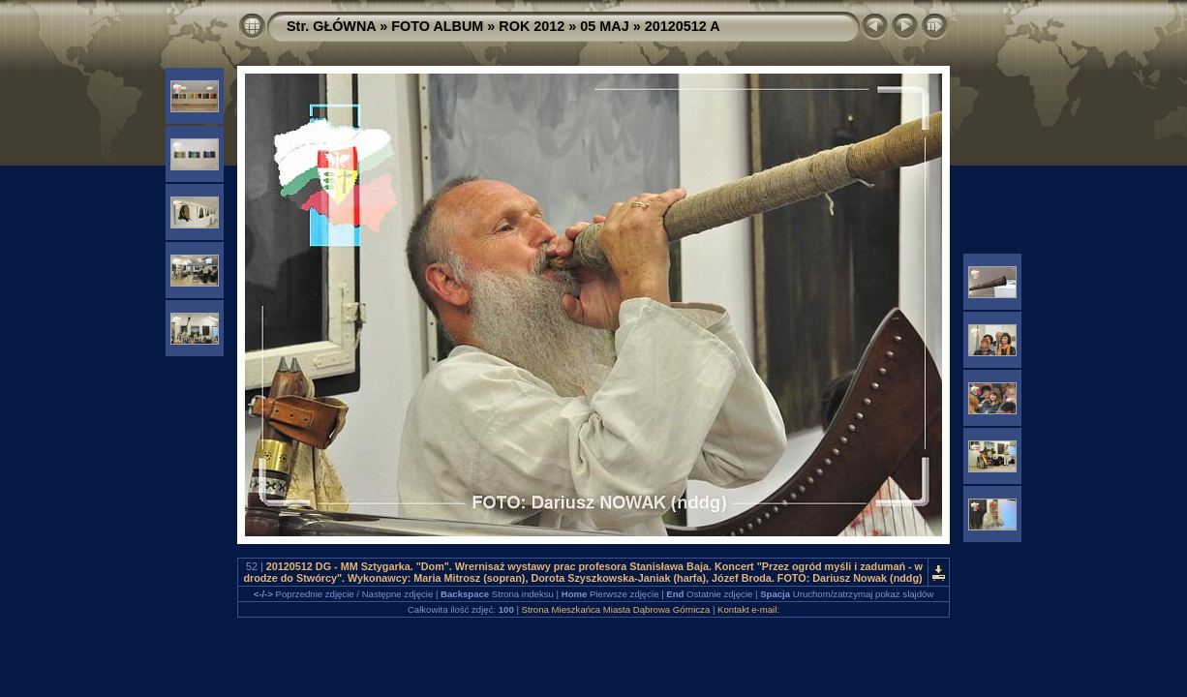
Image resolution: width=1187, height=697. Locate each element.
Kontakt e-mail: (748, 609)
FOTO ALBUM (437, 26)
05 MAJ (604, 26)
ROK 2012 (531, 26)
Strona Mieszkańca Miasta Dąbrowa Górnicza (616, 609)
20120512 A (682, 26)
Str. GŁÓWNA (331, 26)
